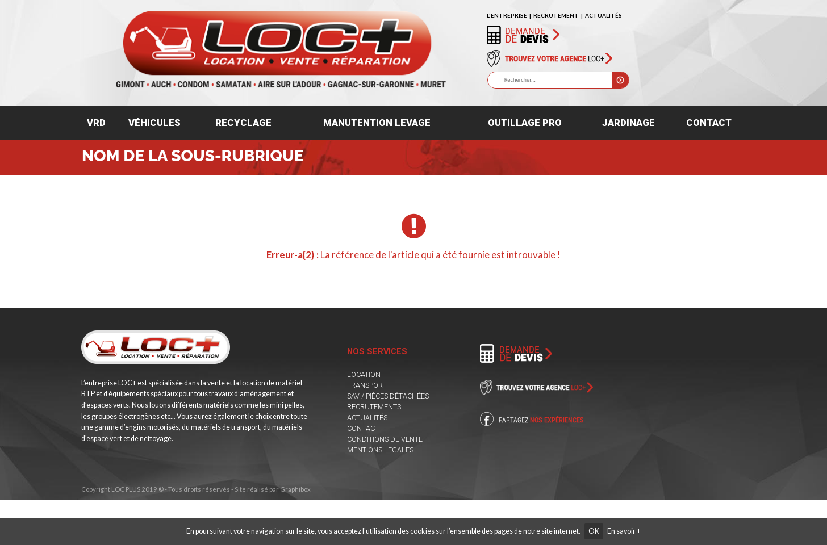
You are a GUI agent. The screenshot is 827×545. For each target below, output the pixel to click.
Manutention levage (377, 122)
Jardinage (628, 122)
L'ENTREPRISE (507, 15)
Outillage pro (525, 122)
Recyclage (243, 122)
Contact (709, 122)
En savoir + (624, 531)
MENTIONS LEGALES (380, 450)
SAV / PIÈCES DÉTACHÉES (388, 396)
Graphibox (295, 489)
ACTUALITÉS (603, 15)
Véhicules (154, 122)
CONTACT (363, 428)
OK (593, 531)
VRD (96, 122)
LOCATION (364, 374)
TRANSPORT (367, 385)
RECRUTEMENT (556, 15)
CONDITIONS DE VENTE (385, 439)
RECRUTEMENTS (374, 407)
